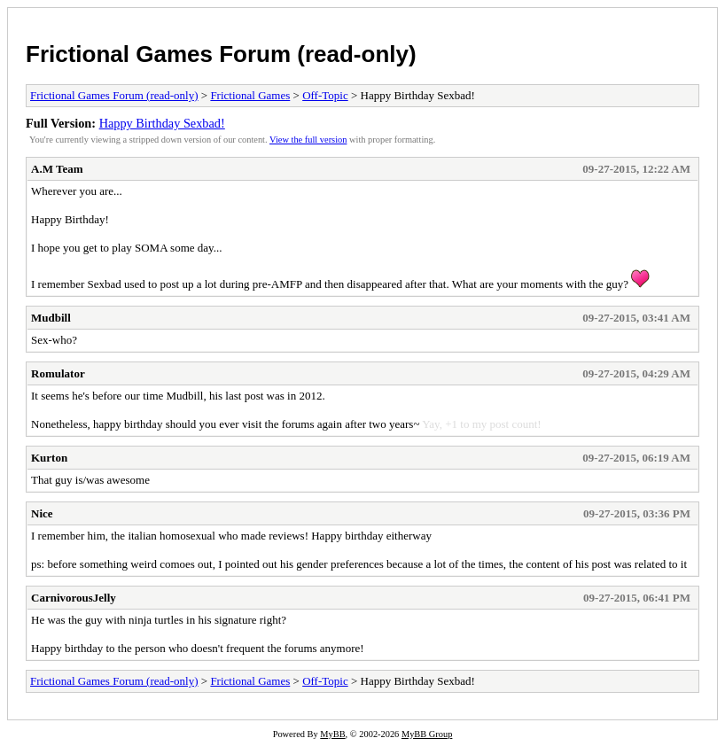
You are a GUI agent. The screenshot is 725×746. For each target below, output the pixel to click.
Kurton (49, 457)
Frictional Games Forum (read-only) (221, 54)
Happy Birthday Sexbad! (162, 123)
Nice (42, 513)
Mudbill (51, 317)
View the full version (308, 139)
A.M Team (57, 168)
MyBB (332, 734)
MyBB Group (426, 734)
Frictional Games (250, 95)
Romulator (58, 373)
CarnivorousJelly (73, 597)
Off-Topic (325, 95)
